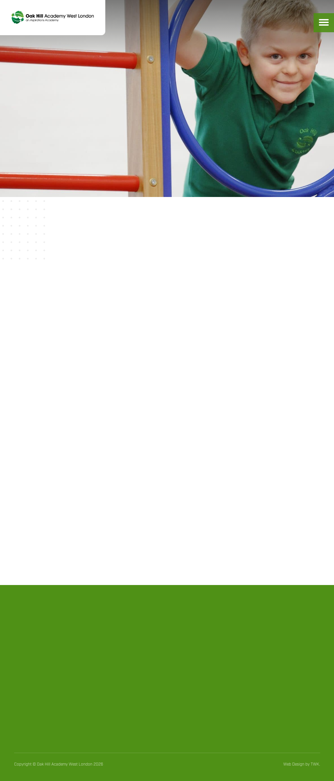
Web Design (293, 764)
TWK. (315, 764)
